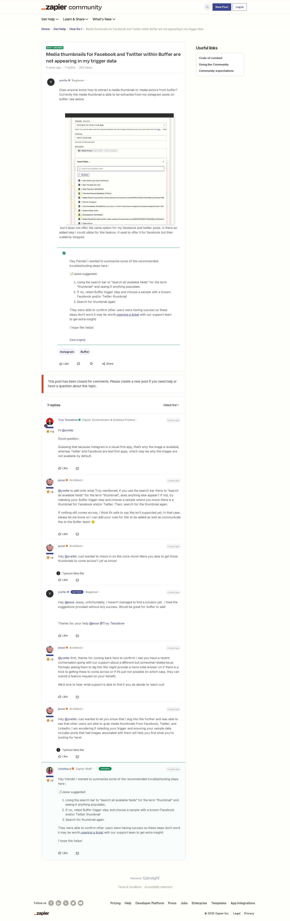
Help (128, 903)
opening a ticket (127, 314)
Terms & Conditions (130, 886)
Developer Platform (150, 903)
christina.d (64, 768)
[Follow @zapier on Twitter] (73, 903)
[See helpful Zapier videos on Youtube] (80, 903)
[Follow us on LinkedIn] (58, 903)
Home (45, 29)
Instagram (67, 352)
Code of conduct (210, 58)
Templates (219, 903)
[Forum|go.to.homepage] (72, 7)
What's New (104, 19)
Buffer (85, 352)
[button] (222, 7)
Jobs (184, 903)
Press (172, 903)
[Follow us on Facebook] (51, 903)
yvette (63, 80)
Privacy (249, 913)
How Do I (76, 29)
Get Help (50, 19)
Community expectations (216, 70)
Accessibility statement (158, 886)
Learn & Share (76, 19)
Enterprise (199, 903)
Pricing (115, 903)
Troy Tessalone (68, 420)
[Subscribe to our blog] (66, 903)
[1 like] (70, 573)
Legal (236, 913)
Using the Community (214, 64)
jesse (61, 480)
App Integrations (243, 903)
